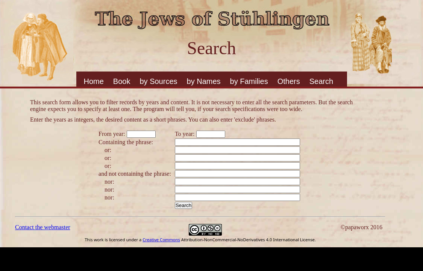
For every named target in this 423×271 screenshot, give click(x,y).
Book (121, 81)
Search (321, 81)
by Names (204, 81)
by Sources (158, 81)
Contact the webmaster (42, 227)
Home (94, 81)
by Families (249, 81)
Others (288, 81)
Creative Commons (161, 239)
